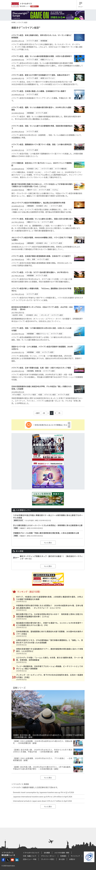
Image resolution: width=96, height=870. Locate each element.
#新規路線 (43, 41)
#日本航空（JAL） (33, 168)
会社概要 (47, 853)
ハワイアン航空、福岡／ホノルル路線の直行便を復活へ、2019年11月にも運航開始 (41, 108)
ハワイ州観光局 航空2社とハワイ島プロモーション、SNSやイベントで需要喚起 (41, 164)
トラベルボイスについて (31, 853)
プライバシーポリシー (48, 856)
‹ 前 (43, 413)
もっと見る (48, 543)
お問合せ (72, 859)
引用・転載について (29, 856)
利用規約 (63, 856)
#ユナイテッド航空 (29, 394)
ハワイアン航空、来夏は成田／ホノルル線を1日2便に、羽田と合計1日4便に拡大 (42, 218)
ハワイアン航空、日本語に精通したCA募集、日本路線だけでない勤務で (38, 91)
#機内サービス (32, 190)
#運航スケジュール (46, 59)
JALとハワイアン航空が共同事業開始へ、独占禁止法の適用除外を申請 (38, 202)
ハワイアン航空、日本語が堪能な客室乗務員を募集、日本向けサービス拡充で (41, 256)
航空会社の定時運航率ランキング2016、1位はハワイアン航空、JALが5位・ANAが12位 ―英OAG (42, 308)
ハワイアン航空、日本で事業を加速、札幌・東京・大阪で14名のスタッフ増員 (41, 367)
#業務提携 (30, 206)
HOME (13, 22)
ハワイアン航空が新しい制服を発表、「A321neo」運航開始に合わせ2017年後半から (41, 289)
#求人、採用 (31, 259)
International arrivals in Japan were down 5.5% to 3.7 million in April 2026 (42, 801)
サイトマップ (75, 856)
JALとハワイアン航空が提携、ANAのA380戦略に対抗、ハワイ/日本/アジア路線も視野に (41, 238)
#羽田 (38, 352)
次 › (59, 413)
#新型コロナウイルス (47, 78)
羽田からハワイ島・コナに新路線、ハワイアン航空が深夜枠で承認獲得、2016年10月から (42, 347)
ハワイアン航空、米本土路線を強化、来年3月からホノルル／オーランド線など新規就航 (41, 36)
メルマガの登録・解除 (61, 853)
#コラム (55, 190)
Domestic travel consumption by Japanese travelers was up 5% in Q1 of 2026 (43, 792)
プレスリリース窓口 (47, 859)
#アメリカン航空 (50, 394)
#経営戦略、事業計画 (34, 371)
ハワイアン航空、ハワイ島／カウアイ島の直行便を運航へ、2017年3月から (40, 272)
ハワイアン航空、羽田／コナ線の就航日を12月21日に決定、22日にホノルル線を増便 (41, 329)
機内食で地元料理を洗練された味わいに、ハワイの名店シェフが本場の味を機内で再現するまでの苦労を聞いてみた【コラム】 (41, 185)
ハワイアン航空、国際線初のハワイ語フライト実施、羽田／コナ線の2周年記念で (41, 145)
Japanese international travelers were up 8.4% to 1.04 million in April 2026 (42, 796)
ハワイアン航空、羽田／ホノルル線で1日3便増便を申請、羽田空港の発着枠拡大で (42, 126)
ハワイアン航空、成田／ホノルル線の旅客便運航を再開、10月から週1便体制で (41, 56)
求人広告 (62, 859)
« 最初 (37, 413)
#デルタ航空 (16, 394)
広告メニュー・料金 (29, 859)
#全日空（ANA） (18, 315)
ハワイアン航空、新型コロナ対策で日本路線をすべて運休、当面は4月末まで (40, 75)
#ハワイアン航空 (32, 41)
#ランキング (45, 315)
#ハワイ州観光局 (60, 168)
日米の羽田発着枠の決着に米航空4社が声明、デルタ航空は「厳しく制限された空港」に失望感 (41, 387)
